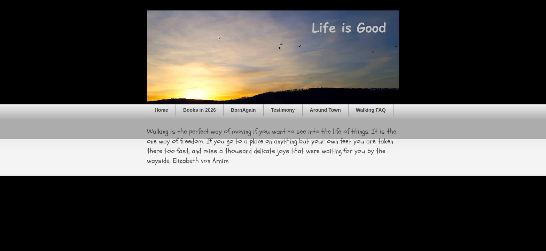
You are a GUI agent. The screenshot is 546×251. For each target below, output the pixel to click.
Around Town (325, 110)
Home (161, 110)
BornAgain (243, 110)
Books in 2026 (199, 110)
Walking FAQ (371, 110)
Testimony (283, 110)
